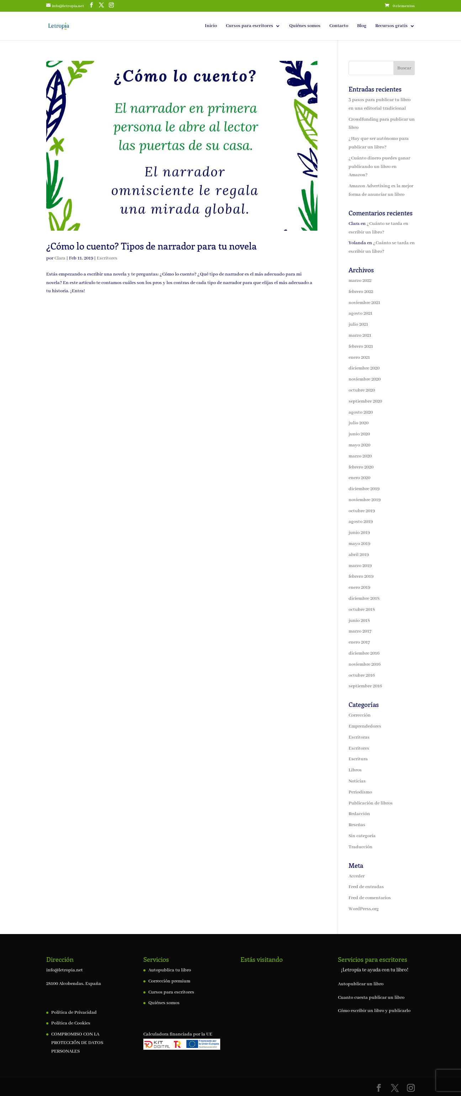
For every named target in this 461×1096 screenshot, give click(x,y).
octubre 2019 (362, 511)
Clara (59, 258)
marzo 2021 (360, 335)
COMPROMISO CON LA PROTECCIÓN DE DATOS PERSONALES (77, 1042)
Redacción (359, 814)
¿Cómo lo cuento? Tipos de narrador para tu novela (152, 246)
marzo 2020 (360, 456)
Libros (355, 770)
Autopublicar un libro (360, 984)
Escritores (107, 258)
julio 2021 (358, 324)
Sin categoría (362, 836)
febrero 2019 (361, 576)
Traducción (360, 847)
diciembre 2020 (364, 368)
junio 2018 (359, 621)
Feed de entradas (366, 887)
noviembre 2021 (364, 303)
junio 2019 (359, 533)
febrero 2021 (361, 347)
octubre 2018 (362, 610)
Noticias (357, 781)
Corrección (360, 715)
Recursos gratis (391, 26)
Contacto (338, 26)
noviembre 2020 (365, 379)
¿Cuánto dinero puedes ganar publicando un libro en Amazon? (379, 166)
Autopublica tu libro (169, 970)
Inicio (211, 26)
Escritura (358, 759)
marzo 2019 (360, 566)
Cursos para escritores (249, 26)
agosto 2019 (361, 522)
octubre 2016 (362, 675)
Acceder (357, 876)
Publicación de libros (371, 803)
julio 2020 (359, 423)
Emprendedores (365, 726)
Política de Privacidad (74, 1013)
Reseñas (357, 825)
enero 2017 (359, 642)
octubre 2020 (362, 390)
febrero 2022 (361, 292)
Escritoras (359, 737)
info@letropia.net (64, 970)
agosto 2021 (360, 313)
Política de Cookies (70, 1023)
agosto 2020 (361, 412)
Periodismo (360, 792)
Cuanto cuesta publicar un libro (371, 998)
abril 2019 (359, 555)
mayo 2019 (359, 544)
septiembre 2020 (365, 401)
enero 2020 (359, 478)
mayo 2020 (359, 445)
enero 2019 (359, 587)
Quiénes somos (304, 26)
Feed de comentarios (370, 898)
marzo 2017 (360, 631)
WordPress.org (364, 909)
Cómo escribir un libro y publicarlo (374, 1011)
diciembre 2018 (364, 599)
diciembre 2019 (364, 489)
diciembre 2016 (364, 653)
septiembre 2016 (365, 686)
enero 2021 (359, 358)
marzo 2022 (360, 281)
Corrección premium (169, 981)
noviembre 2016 (365, 664)
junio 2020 (359, 434)
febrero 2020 (361, 467)
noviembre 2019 (365, 500)
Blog (361, 26)
